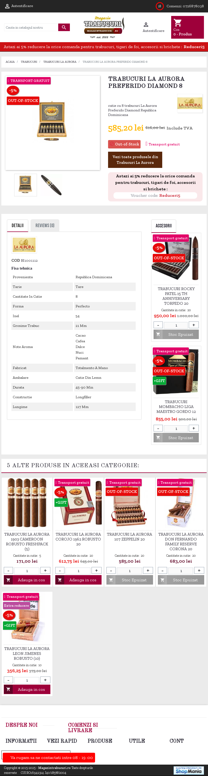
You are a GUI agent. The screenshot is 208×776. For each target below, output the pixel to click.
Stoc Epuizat (173, 334)
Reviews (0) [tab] (44, 225)
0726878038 (193, 6)
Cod (15, 260)
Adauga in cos (24, 579)
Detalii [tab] (18, 225)
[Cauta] (31, 27)
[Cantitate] (176, 325)
